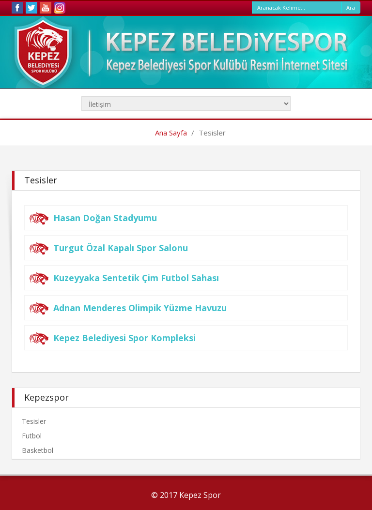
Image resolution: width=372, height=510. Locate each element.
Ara (350, 7)
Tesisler (34, 421)
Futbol (32, 435)
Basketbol (37, 450)
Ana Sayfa (171, 132)
